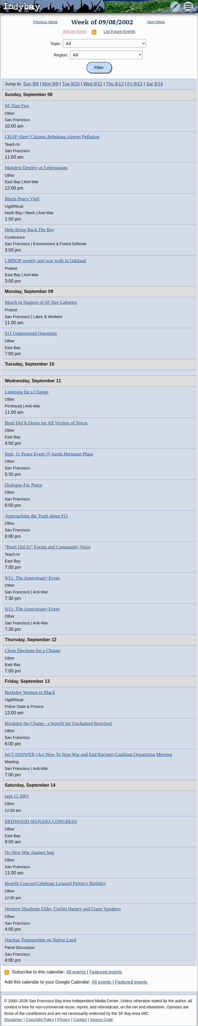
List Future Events (119, 31)
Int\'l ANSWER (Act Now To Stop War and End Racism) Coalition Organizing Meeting (88, 754)
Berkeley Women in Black (30, 692)
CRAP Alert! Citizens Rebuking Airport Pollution (52, 136)
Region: (61, 55)
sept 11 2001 (17, 796)
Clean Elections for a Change (32, 650)
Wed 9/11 (92, 84)
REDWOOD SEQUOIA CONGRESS (41, 821)
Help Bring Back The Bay (29, 229)
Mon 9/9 (50, 84)
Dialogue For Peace (23, 485)
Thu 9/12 (115, 84)
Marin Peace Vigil (22, 198)
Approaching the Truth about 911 (36, 516)
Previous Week (45, 22)
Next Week (156, 22)
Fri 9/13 (134, 84)
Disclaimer (13, 1019)
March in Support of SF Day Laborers (41, 302)
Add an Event (74, 31)
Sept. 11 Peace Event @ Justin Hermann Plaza (49, 454)
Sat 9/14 (154, 84)
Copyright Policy (40, 1019)
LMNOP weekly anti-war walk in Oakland (45, 260)
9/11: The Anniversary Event (32, 578)
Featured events (106, 972)
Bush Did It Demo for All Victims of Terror (46, 423)
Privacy (63, 1019)
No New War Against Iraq (29, 852)
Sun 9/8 (31, 84)
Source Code (101, 1019)
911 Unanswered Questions (31, 333)
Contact (80, 1019)
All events (76, 972)
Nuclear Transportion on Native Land (40, 940)
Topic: (55, 43)
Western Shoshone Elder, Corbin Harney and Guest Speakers (63, 909)
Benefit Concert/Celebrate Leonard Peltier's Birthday (55, 883)
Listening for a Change (26, 392)
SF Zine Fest (17, 105)
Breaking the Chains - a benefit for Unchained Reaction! (58, 723)
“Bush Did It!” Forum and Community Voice (47, 547)
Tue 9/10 (71, 84)
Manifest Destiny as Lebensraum (36, 167)
